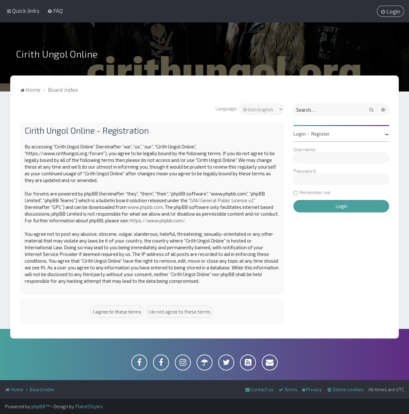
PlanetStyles (89, 406)
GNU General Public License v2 (222, 200)
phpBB (38, 406)
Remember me (314, 192)
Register (320, 134)
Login (299, 134)
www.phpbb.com (145, 207)
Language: (226, 108)
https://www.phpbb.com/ (157, 220)
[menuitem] (55, 10)
